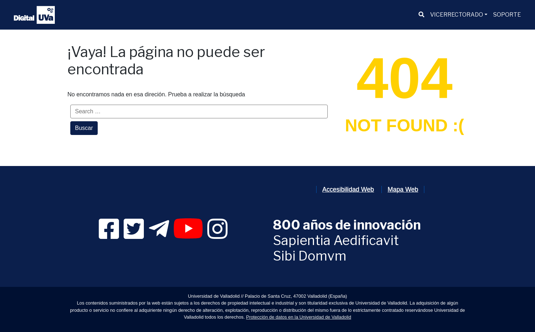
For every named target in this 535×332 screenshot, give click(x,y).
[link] (109, 235)
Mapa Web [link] (403, 189)
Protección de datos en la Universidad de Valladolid (298, 317)
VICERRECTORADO (456, 14)
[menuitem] (421, 15)
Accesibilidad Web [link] (348, 189)
